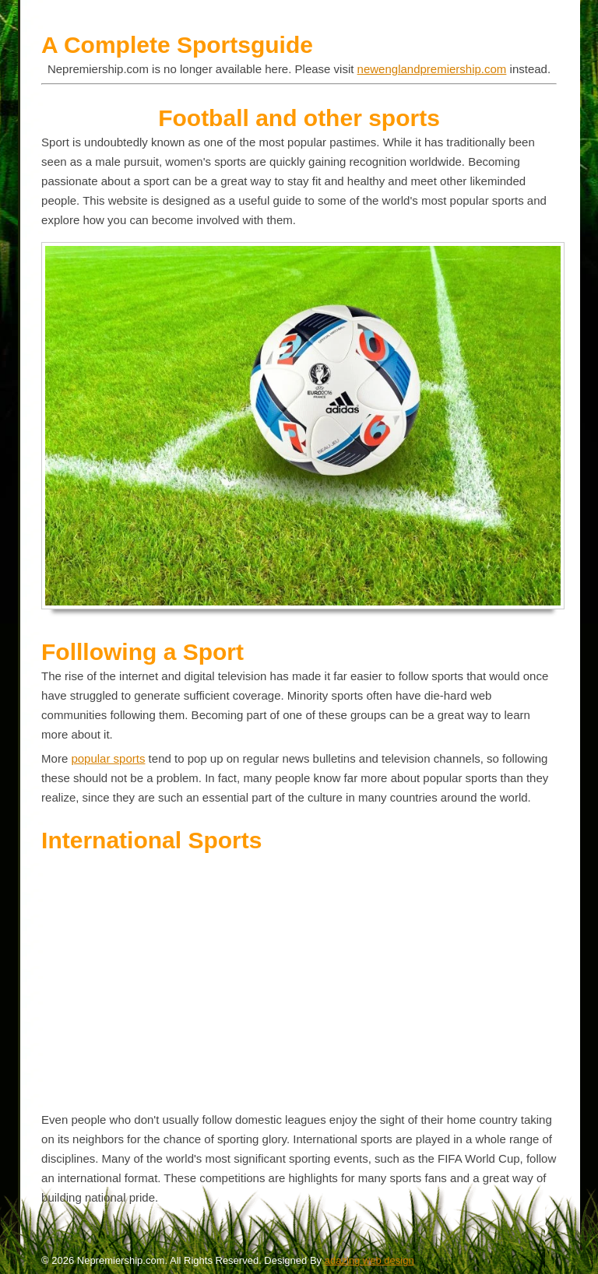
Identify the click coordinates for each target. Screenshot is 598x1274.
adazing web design (369, 1260)
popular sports (108, 758)
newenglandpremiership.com (432, 68)
